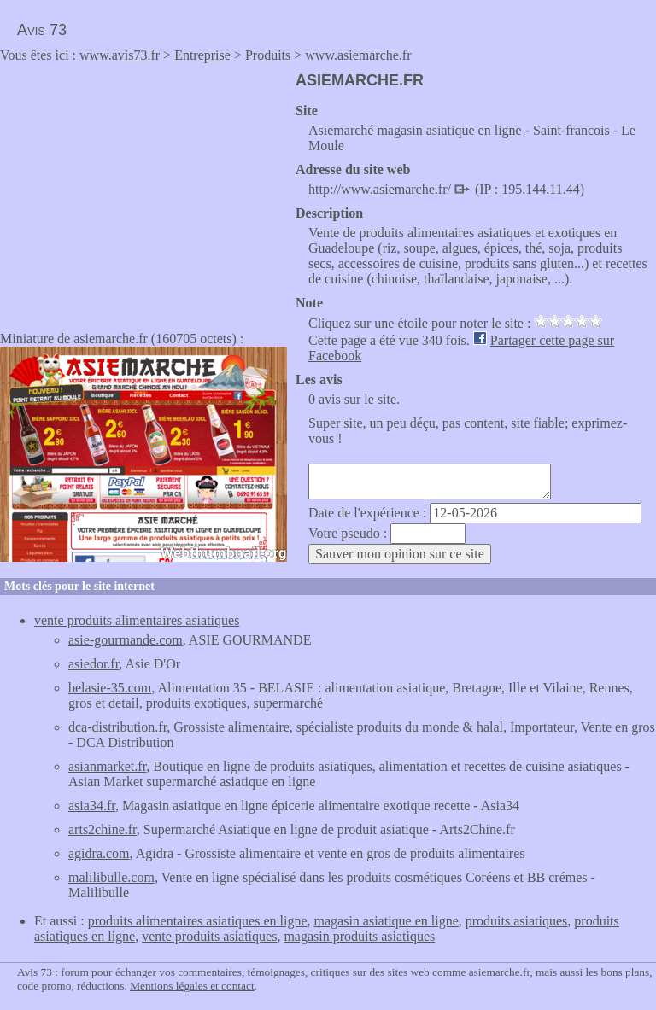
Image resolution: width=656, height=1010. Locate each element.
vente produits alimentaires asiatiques (136, 620)
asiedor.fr (93, 664)
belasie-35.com (109, 687)
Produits (267, 55)
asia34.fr (91, 805)
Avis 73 (42, 29)
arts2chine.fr (102, 829)
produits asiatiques (517, 921)
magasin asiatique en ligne (386, 921)
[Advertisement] (143, 191)
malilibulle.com (111, 877)
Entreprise (202, 55)
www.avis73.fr (119, 55)
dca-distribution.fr (117, 727)
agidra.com (99, 853)
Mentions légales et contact (192, 985)
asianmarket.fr (107, 766)
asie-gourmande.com (125, 640)
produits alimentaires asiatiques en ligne (198, 921)
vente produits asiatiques (209, 936)
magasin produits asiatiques (359, 936)
